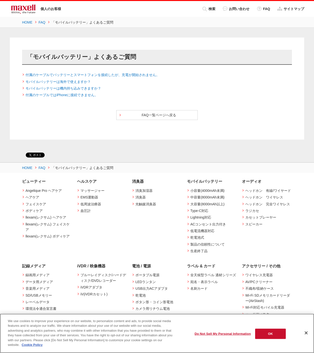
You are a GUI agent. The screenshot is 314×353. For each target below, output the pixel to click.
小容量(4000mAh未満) (207, 191)
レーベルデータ (38, 302)
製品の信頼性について (207, 244)
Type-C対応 (199, 211)
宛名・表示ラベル (204, 282)
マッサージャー (92, 191)
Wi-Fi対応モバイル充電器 (264, 307)
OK (270, 334)
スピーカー (253, 224)
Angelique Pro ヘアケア (44, 191)
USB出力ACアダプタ (151, 288)
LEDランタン (145, 282)
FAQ (263, 8)
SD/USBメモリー (39, 295)
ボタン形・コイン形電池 (154, 302)
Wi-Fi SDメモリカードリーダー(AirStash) (267, 298)
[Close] (306, 332)
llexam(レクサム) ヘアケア (46, 217)
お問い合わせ (236, 8)
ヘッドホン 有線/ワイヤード (268, 191)
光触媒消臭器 (145, 204)
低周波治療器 (90, 204)
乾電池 (140, 295)
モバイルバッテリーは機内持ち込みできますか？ (63, 88)
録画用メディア (38, 275)
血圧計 (85, 211)
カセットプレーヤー (260, 217)
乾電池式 (197, 237)
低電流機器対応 (202, 231)
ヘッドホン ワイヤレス (264, 197)
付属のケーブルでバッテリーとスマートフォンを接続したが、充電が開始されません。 (92, 75)
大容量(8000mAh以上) (207, 204)
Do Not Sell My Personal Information (223, 334)
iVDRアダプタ (91, 287)
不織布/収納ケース (259, 288)
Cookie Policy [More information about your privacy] (32, 345)
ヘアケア (32, 197)
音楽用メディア (38, 288)
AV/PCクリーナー (259, 282)
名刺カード (199, 288)
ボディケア (34, 211)
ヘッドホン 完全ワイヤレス (267, 204)
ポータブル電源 (147, 275)
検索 (208, 9)
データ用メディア (39, 282)
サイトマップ (290, 8)
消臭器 (140, 197)
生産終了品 (199, 251)
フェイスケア (36, 204)
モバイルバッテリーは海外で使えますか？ (58, 82)
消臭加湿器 (144, 191)
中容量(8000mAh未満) (207, 197)
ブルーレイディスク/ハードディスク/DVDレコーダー (103, 277)
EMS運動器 (89, 197)
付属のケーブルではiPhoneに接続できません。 (62, 95)
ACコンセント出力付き (208, 224)
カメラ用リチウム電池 (152, 309)
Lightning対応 (200, 217)
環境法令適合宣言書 (41, 309)
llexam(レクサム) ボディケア (48, 236)
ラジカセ (252, 211)
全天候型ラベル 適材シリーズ (213, 275)
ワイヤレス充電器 (259, 275)
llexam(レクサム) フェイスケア (48, 227)
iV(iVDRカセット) (93, 294)
